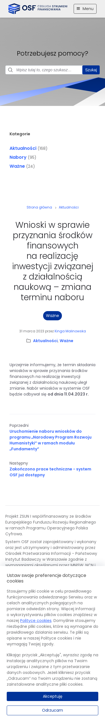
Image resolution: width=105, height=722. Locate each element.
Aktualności (23, 148)
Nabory (18, 157)
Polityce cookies (36, 620)
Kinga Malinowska (70, 331)
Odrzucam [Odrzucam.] (52, 710)
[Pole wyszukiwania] (52, 69)
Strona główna (39, 207)
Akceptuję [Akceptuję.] (52, 696)
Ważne (17, 166)
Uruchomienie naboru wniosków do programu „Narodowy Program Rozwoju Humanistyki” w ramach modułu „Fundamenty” (51, 440)
